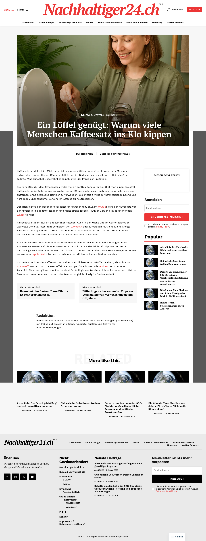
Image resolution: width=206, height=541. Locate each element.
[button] (23, 9)
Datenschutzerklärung (166, 491)
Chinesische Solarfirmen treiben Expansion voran (173, 262)
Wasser (21, 214)
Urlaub (102, 206)
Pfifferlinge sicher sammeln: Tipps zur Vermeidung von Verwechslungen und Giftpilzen (107, 295)
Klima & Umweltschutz (99, 115)
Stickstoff (23, 266)
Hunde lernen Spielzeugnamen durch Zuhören (172, 305)
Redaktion (87, 153)
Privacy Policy (162, 227)
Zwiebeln (76, 226)
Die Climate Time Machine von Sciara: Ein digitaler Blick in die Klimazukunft (174, 293)
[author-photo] (19, 410)
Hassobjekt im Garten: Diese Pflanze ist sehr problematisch (44, 293)
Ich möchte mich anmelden (167, 217)
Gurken (103, 266)
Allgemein (99, 470)
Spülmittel (39, 254)
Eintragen (177, 479)
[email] (166, 208)
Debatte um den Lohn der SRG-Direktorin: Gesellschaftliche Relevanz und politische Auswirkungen (174, 277)
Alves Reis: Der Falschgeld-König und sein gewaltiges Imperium (174, 250)
